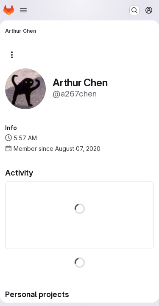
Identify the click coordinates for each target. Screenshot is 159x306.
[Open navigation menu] (23, 10)
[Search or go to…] (134, 10)
